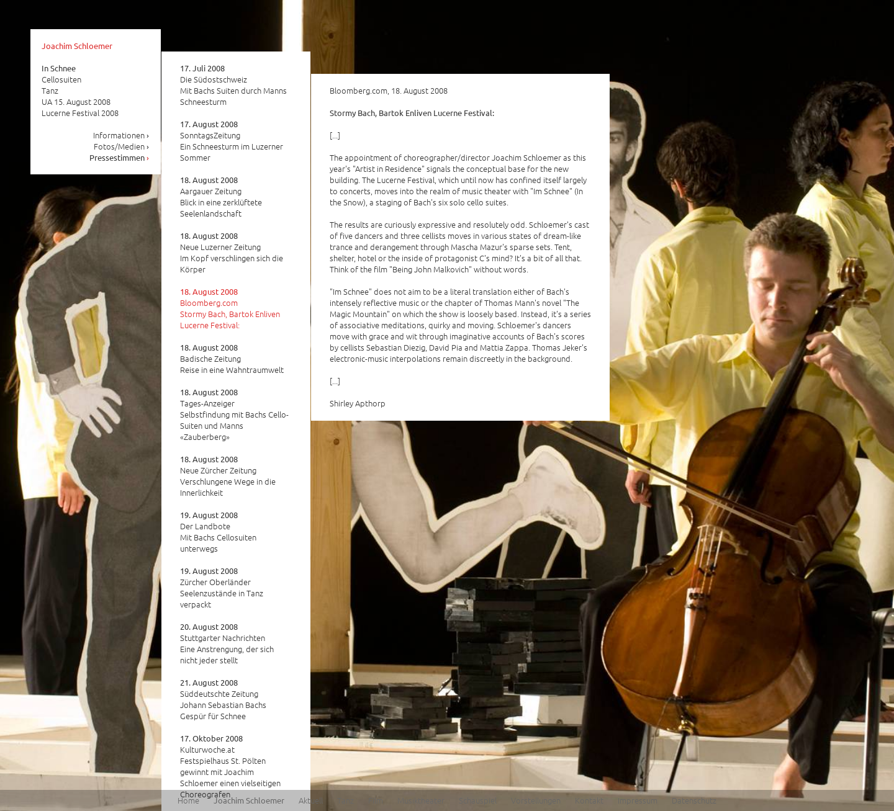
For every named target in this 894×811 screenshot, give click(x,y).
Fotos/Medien (122, 146)
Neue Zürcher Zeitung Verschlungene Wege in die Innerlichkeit (228, 476)
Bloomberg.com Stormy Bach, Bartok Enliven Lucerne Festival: (230, 308)
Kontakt (589, 800)
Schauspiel (478, 800)
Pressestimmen (119, 157)
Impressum (637, 800)
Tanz (345, 800)
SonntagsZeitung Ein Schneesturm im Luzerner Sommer (231, 141)
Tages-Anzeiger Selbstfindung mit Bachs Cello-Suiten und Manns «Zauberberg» (234, 414)
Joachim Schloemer (77, 45)
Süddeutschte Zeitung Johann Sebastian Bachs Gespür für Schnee (223, 699)
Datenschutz (694, 800)
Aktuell (311, 800)
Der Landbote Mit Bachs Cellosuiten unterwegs (218, 531)
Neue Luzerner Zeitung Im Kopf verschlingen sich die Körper (231, 252)
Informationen (121, 135)
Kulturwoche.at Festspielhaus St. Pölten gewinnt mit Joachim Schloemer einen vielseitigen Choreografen (230, 766)
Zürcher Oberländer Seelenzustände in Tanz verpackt (221, 587)
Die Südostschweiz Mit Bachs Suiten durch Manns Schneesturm (233, 85)
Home (188, 800)
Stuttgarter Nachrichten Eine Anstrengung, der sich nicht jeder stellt (227, 643)
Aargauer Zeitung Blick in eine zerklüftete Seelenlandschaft (221, 196)
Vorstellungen (536, 800)
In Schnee (59, 68)
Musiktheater (421, 800)
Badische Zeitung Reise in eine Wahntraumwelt (232, 358)
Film (375, 800)
